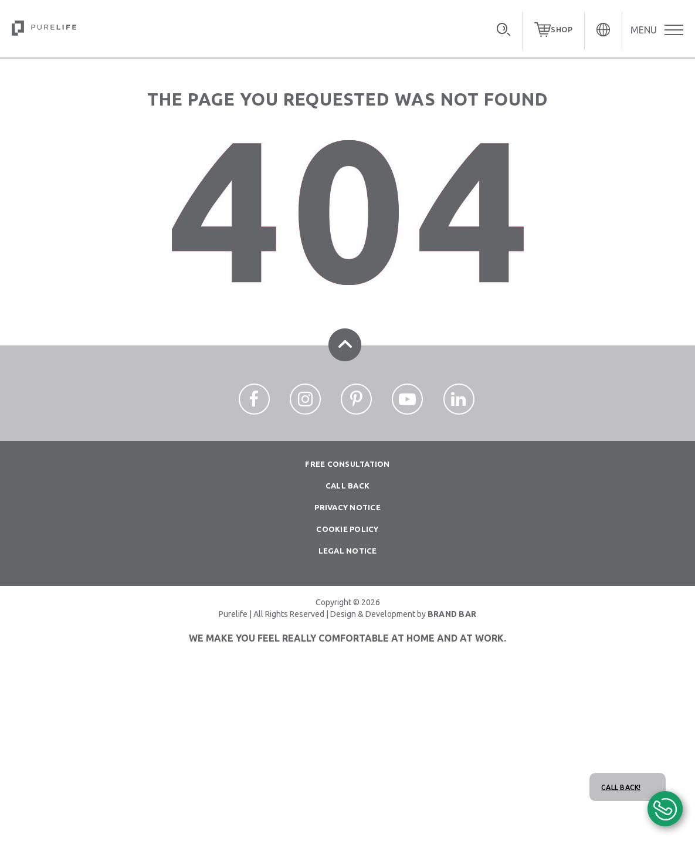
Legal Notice (347, 551)
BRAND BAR (452, 614)
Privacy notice (347, 507)
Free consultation (347, 464)
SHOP (561, 29)
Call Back (347, 485)
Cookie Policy (347, 529)
